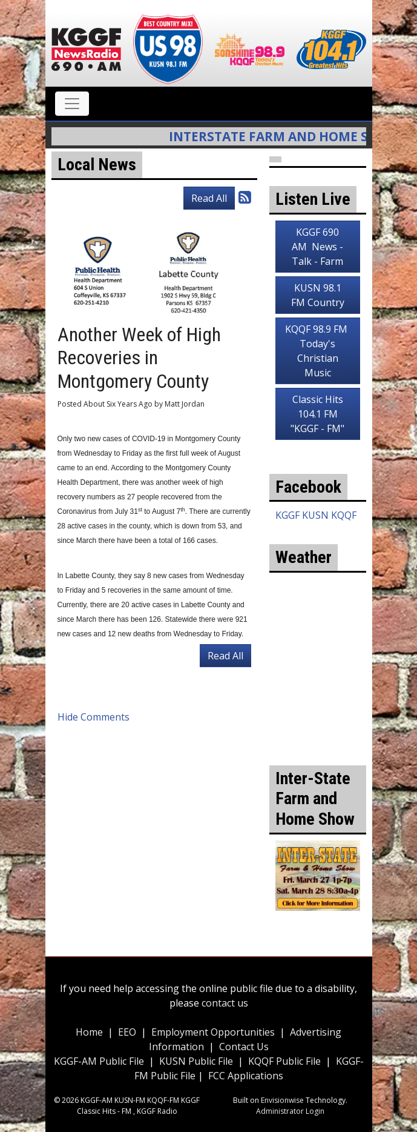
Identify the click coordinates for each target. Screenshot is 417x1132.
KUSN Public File (196, 1061)
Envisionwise (282, 1100)
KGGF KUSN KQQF (315, 515)
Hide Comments (93, 717)
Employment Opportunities (213, 1032)
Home (89, 1032)
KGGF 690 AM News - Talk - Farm (317, 246)
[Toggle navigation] (72, 104)
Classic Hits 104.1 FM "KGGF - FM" (317, 414)
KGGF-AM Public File (99, 1061)
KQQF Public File (284, 1061)
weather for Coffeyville (317, 711)
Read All (209, 198)
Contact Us (244, 1046)
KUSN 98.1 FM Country (317, 295)
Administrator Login (290, 1111)
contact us (225, 1003)
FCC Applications (245, 1075)
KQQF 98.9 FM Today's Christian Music (317, 350)
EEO (127, 1032)
